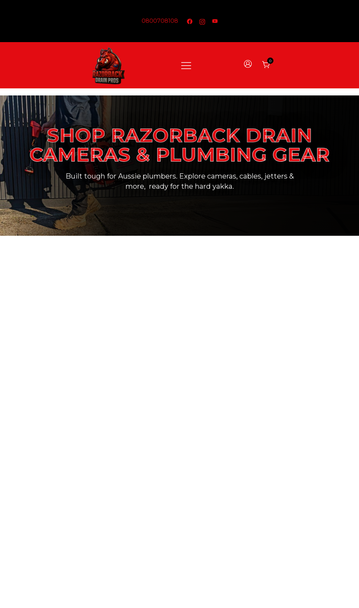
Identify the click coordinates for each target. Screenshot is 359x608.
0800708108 (160, 21)
